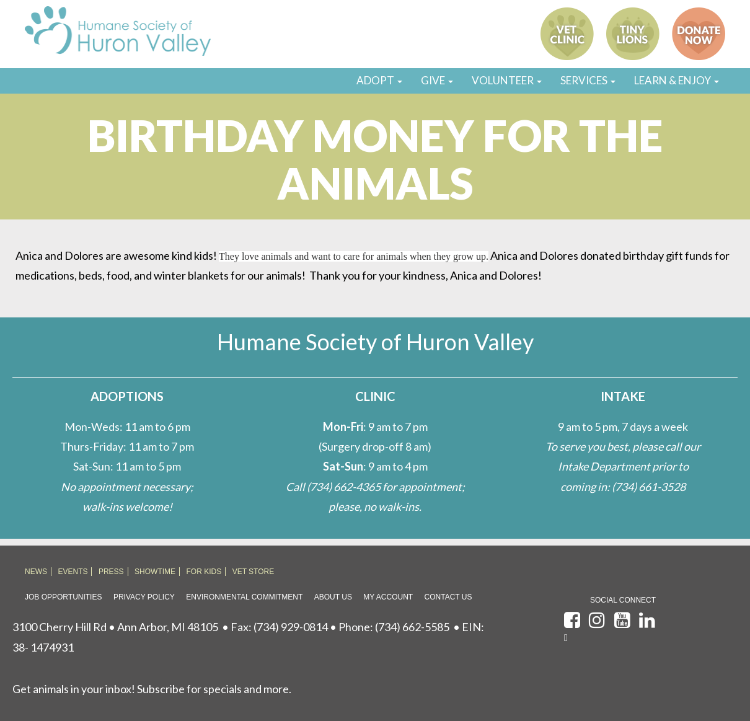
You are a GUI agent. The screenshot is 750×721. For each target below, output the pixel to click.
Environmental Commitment (244, 597)
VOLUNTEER (507, 80)
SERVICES (587, 80)
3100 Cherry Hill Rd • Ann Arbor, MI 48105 (115, 627)
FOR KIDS (204, 571)
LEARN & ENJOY (676, 80)
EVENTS (72, 571)
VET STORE (253, 571)
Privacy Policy (144, 597)
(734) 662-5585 (412, 627)
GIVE (437, 80)
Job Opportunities (63, 597)
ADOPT (379, 80)
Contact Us (448, 597)
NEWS (36, 571)
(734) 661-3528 (649, 486)
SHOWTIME (155, 571)
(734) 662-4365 (344, 486)
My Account (388, 597)
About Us (333, 597)
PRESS (111, 571)
